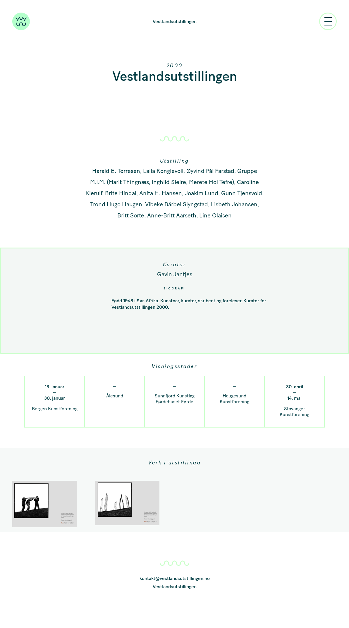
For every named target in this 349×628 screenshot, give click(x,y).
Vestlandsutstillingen (175, 21)
